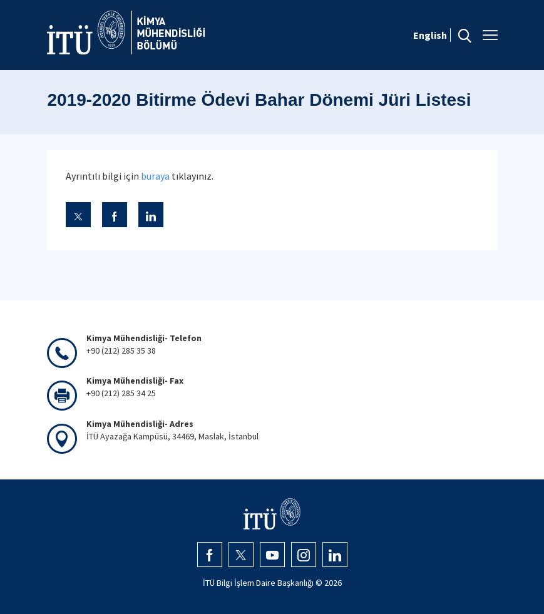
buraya (155, 176)
